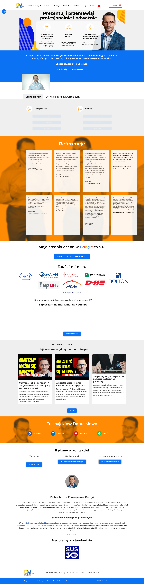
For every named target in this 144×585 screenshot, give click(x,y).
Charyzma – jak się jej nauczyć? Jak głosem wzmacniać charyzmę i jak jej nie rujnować (34, 385)
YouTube (83, 434)
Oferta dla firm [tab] (33, 97)
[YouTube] (99, 5)
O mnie (46, 6)
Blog (84, 6)
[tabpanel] (72, 117)
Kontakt (76, 5)
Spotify (105, 434)
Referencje (56, 6)
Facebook (37, 434)
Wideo (92, 6)
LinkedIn (60, 434)
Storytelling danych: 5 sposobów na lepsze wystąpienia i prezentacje (105, 379)
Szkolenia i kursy (34, 5)
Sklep (66, 5)
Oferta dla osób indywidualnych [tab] (63, 97)
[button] (36, 82)
